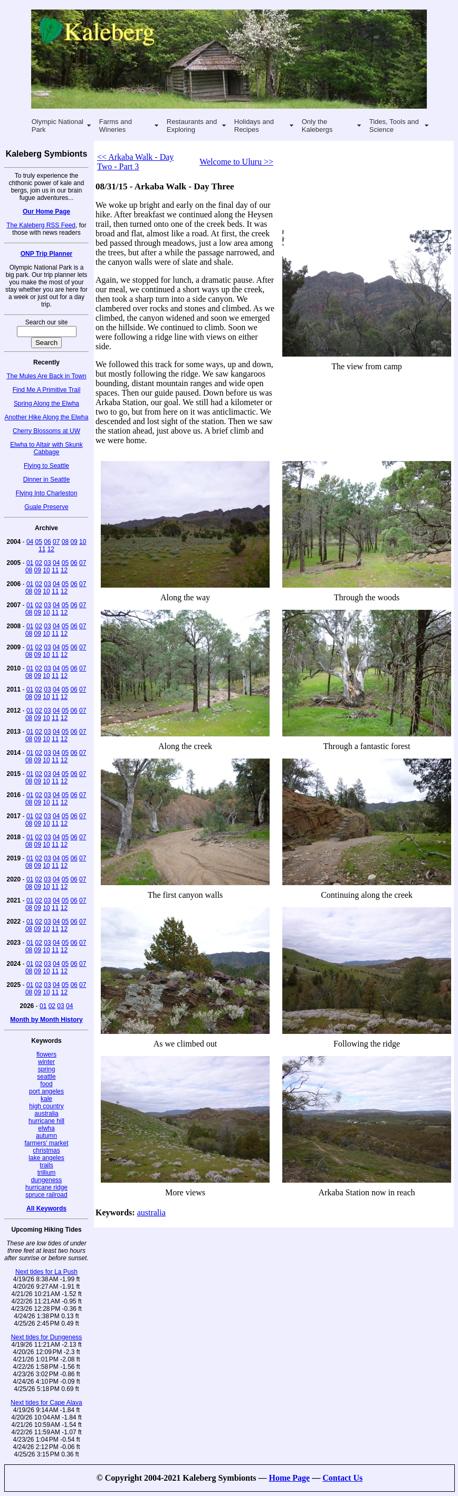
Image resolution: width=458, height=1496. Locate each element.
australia (46, 1113)
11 (42, 549)
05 (38, 541)
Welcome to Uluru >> (236, 161)
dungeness (46, 1180)
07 (56, 541)
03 (47, 563)
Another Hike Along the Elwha (47, 417)
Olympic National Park (57, 125)
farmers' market (47, 1143)
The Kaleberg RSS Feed (40, 225)
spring (46, 1069)
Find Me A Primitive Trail (47, 390)
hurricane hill (46, 1121)
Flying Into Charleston (47, 493)
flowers (46, 1054)
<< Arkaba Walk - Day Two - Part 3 (135, 161)
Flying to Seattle (46, 465)
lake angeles (46, 1158)
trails (46, 1165)
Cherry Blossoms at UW (46, 431)
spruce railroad (46, 1194)
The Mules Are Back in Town (46, 376)
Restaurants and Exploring (192, 125)
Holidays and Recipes (254, 125)
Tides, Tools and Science (394, 125)
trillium (46, 1172)
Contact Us (342, 1477)
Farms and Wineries (115, 125)
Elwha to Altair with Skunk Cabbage (46, 448)
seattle (46, 1076)
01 (29, 563)
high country (46, 1106)
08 (65, 541)
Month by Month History (46, 1019)
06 (47, 541)
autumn (46, 1135)
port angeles (46, 1091)
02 (38, 563)
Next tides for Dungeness (46, 1337)
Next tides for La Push (46, 1272)
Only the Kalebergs (317, 125)
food (46, 1084)
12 (50, 549)
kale (46, 1098)
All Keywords (46, 1208)
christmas (46, 1150)
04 (29, 541)
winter (46, 1062)
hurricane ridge (46, 1187)
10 (82, 541)
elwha (46, 1128)
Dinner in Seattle (46, 479)
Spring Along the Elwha (46, 403)
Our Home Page (46, 211)
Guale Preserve (46, 507)
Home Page (289, 1477)
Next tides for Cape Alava (46, 1402)
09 (73, 541)
